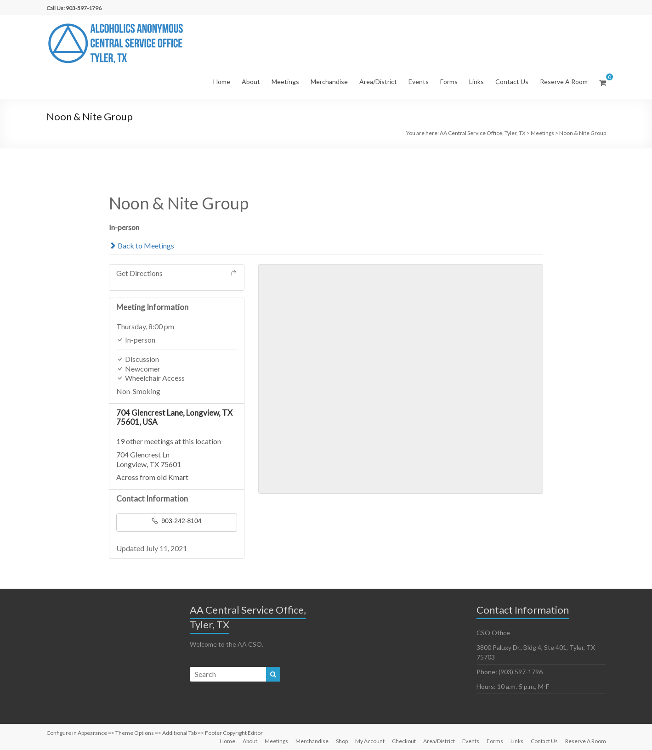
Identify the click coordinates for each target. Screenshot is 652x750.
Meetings (285, 81)
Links (476, 81)
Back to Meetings (141, 245)
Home (221, 81)
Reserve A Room (564, 81)
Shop (342, 741)
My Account (370, 741)
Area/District (378, 81)
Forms (449, 81)
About (251, 81)
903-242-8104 (176, 520)
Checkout (404, 741)
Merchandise (329, 81)
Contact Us (511, 81)
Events (418, 81)
